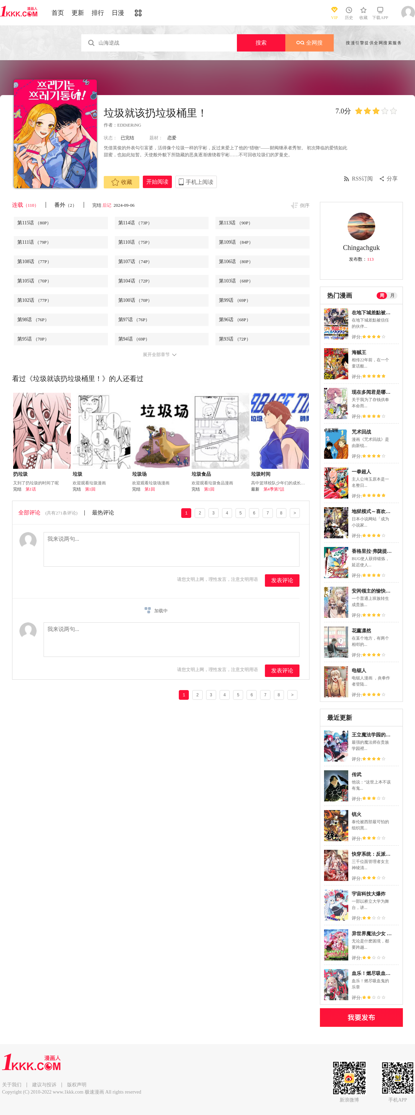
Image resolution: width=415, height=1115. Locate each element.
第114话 (135, 222)
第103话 (236, 281)
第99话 (235, 300)
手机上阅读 (199, 182)
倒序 (305, 205)
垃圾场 (139, 474)
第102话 (34, 300)
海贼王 (359, 352)
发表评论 (282, 580)
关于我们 (11, 1084)
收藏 (121, 182)
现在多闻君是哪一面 (373, 392)
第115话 (34, 222)
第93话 (235, 339)
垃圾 (77, 474)
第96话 (235, 319)
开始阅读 (157, 182)
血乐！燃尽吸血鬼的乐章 (378, 973)
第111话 (34, 242)
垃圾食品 (201, 474)
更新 (78, 12)
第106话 (236, 261)
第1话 (31, 489)
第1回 (90, 489)
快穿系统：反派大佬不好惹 (381, 854)
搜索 (261, 43)
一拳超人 (361, 471)
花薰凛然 (361, 630)
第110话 (135, 242)
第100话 (135, 300)
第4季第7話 (274, 489)
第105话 (34, 281)
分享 (392, 179)
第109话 (236, 242)
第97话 (134, 319)
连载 (25, 205)
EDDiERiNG (129, 125)
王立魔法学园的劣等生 (376, 734)
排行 (98, 12)
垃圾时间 (260, 474)
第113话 (236, 222)
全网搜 (309, 43)
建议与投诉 (44, 1084)
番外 (65, 205)
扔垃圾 (20, 474)
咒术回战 (361, 432)
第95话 (33, 339)
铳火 (356, 814)
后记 (107, 205)
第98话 (33, 319)
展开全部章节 (156, 354)
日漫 (118, 12)
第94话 (134, 339)
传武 (356, 774)
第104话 (135, 281)
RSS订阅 (362, 179)
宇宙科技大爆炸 (369, 893)
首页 (58, 12)
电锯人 (359, 670)
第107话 (135, 261)
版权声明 (76, 1084)
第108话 (34, 261)
